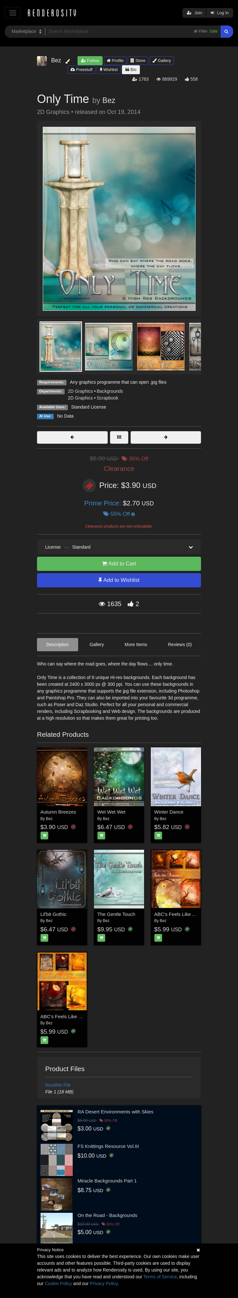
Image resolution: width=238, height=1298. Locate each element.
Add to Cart (119, 564)
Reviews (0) (180, 644)
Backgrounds (110, 391)
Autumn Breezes (58, 812)
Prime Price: (103, 503)
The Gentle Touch (116, 914)
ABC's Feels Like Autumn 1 (183, 914)
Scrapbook (107, 398)
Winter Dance (169, 812)
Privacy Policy (103, 1283)
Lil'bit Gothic (54, 914)
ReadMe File (58, 1085)
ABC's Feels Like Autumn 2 (70, 1016)
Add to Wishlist (118, 580)
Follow (90, 60)
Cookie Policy (58, 1283)
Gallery (161, 60)
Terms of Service (160, 1276)
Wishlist (109, 69)
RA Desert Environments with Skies (115, 1111)
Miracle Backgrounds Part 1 (107, 1180)
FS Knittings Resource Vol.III (108, 1146)
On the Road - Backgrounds (107, 1215)
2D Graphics (80, 391)
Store (138, 60)
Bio (130, 69)
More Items (136, 644)
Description (57, 644)
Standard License (88, 407)
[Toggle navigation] (13, 12)
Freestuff (81, 69)
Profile (115, 60)
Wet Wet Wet (111, 812)
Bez (108, 100)
